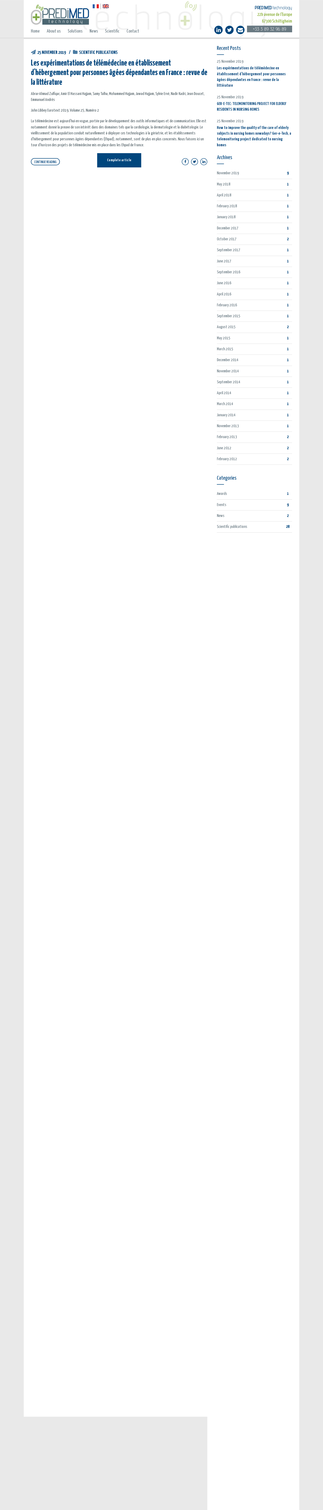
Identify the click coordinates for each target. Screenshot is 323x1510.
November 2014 (228, 371)
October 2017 (227, 239)
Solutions (75, 31)
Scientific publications (98, 52)
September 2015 (228, 316)
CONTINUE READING (45, 162)
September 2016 (228, 272)
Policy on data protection (210, 1500)
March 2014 (225, 404)
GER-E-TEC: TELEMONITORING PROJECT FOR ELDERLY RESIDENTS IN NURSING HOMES (85, 1474)
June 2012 (224, 448)
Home (35, 31)
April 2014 (224, 393)
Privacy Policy (239, 1500)
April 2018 (224, 195)
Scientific (112, 31)
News (94, 31)
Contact (133, 31)
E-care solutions (226, 1444)
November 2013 (228, 426)
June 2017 (224, 261)
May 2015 (223, 338)
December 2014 (227, 360)
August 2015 (226, 327)
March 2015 (225, 349)
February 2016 (227, 305)
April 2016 (224, 294)
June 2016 (224, 283)
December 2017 (227, 228)
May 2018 (223, 184)
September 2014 (228, 382)
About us (54, 31)
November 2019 (228, 173)
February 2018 (227, 206)
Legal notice (181, 1500)
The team (221, 1435)
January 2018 (226, 217)
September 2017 (228, 250)
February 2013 (227, 437)
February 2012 (227, 459)
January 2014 (226, 415)
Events (221, 505)
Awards (222, 494)
